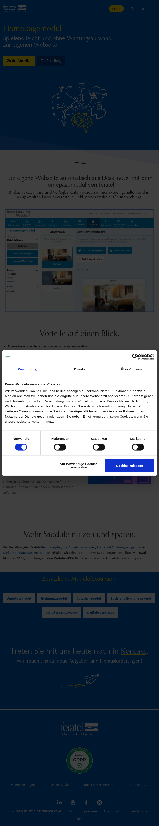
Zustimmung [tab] (27, 369)
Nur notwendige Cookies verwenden (78, 465)
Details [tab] (79, 369)
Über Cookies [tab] (131, 369)
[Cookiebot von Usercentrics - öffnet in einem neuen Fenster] (135, 356)
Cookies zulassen (129, 465)
